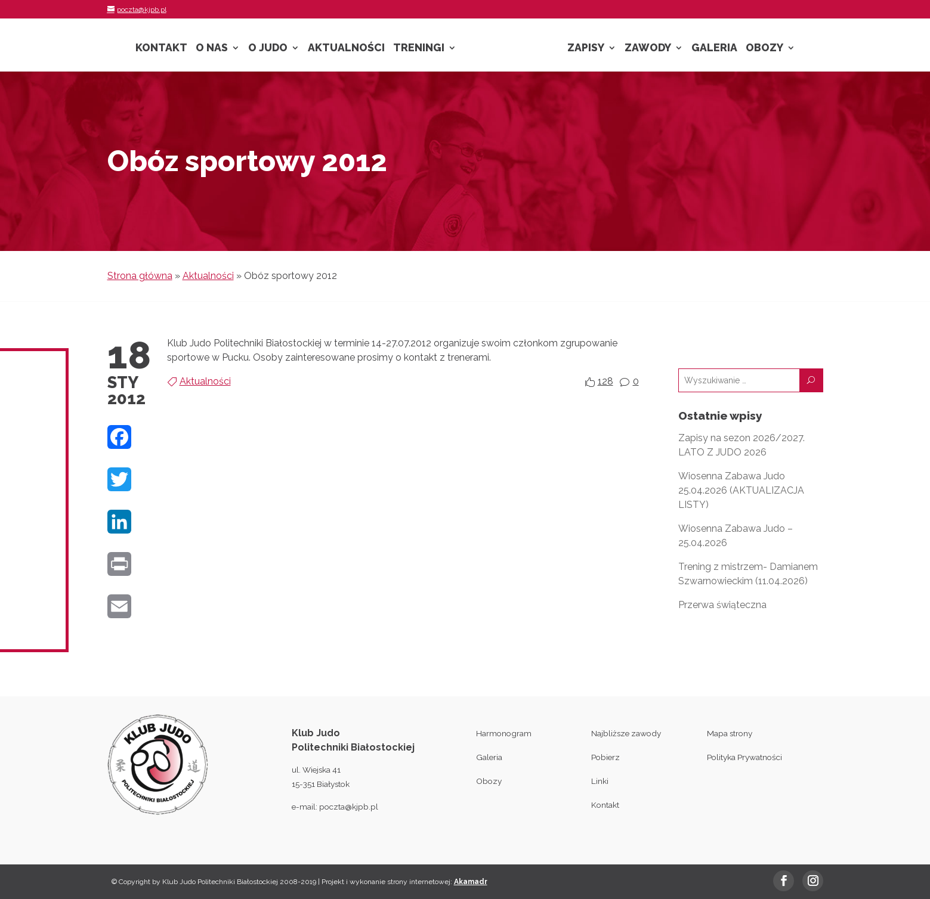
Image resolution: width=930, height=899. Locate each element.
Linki (599, 781)
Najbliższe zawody (626, 733)
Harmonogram (504, 733)
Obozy (764, 49)
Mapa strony (729, 733)
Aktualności (346, 49)
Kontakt (161, 49)
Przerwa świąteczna (722, 604)
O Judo (268, 49)
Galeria (714, 49)
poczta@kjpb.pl (348, 806)
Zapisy (585, 49)
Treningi (418, 49)
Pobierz (605, 757)
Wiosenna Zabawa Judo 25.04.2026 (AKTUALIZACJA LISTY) (741, 490)
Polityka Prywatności (744, 757)
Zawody (648, 49)
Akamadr (470, 882)
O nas (212, 49)
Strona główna (139, 275)
